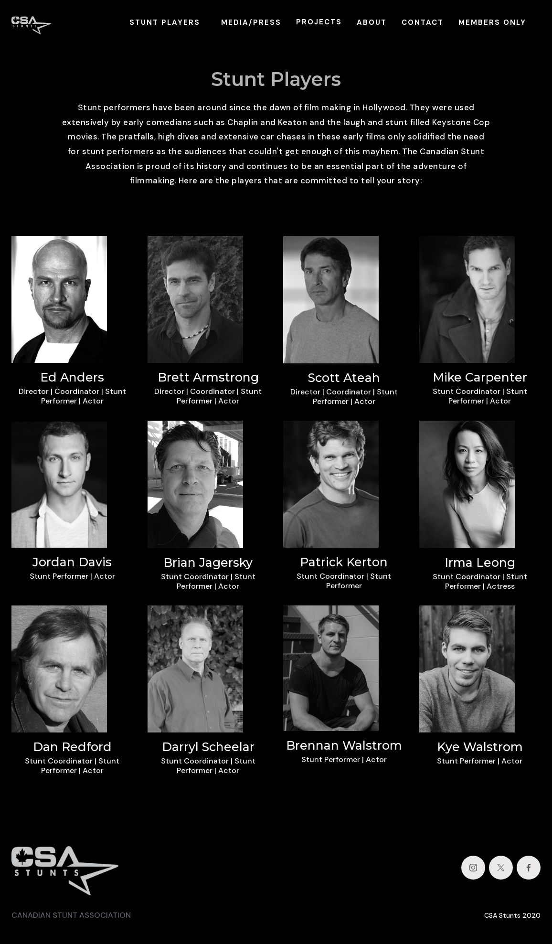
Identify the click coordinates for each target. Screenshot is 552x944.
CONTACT (423, 22)
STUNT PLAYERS (164, 22)
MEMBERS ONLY (492, 22)
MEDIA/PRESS (251, 22)
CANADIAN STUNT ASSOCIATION (71, 915)
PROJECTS (319, 22)
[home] (31, 22)
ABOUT (372, 22)
